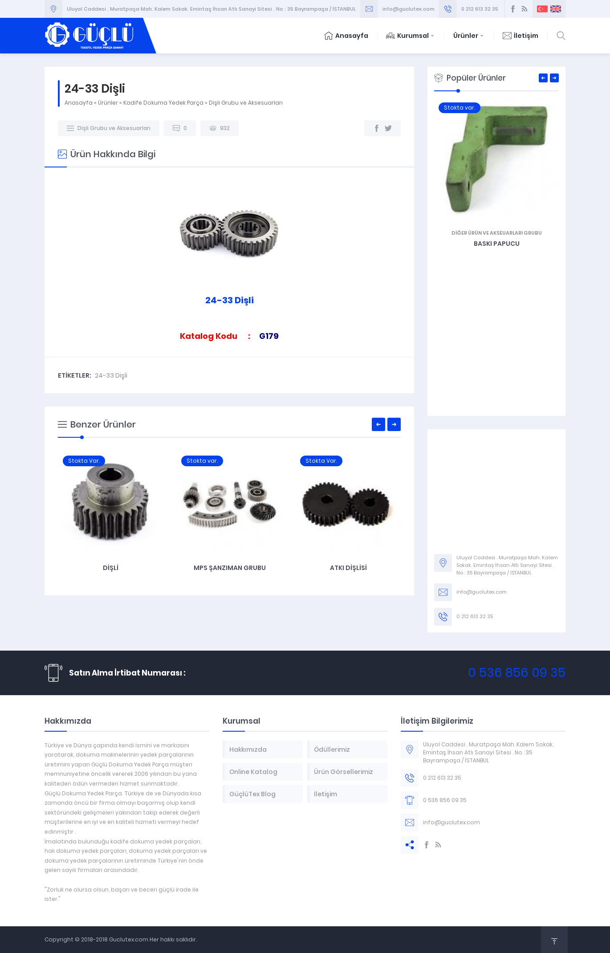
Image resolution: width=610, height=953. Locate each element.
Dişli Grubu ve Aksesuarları (246, 102)
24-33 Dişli (111, 375)
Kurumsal (410, 35)
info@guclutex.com (408, 8)
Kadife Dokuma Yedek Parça (163, 102)
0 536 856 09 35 (516, 672)
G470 (111, 567)
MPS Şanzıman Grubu (348, 567)
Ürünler (469, 35)
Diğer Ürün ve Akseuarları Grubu (555, 232)
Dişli (229, 567)
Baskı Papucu (555, 243)
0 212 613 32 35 (479, 8)
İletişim (520, 35)
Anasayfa (346, 35)
